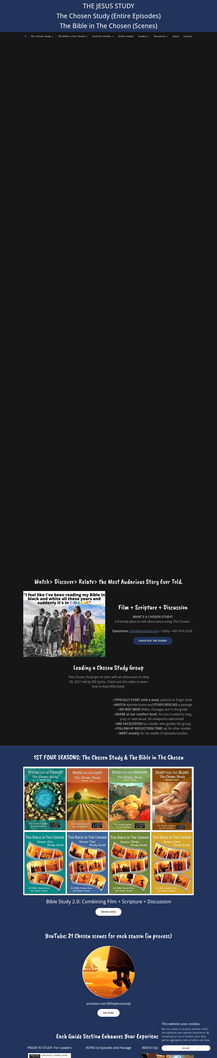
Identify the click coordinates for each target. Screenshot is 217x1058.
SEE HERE (108, 1013)
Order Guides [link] (126, 36)
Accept (186, 1048)
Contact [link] (188, 36)
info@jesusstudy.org (144, 631)
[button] (42, 36)
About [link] (176, 36)
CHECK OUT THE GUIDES (153, 640)
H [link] (26, 36)
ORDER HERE (108, 912)
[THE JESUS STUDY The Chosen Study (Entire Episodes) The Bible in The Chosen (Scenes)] (108, 16)
